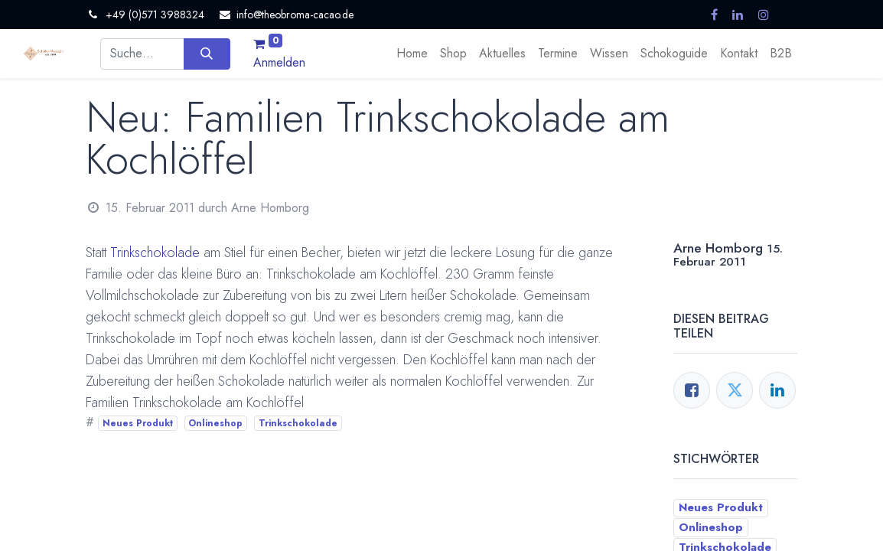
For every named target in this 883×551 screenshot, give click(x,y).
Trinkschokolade (155, 252)
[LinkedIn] (777, 390)
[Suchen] (207, 53)
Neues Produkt (138, 423)
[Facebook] (691, 390)
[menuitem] (412, 53)
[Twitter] (734, 390)
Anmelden (279, 62)
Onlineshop (215, 423)
